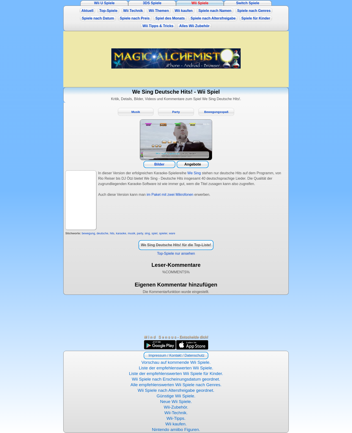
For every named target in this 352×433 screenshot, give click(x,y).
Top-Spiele (108, 11)
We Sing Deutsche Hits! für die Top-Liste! (176, 245)
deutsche (102, 233)
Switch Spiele (247, 3)
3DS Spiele (152, 3)
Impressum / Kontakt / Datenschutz (175, 355)
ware (172, 233)
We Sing (194, 173)
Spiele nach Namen (214, 11)
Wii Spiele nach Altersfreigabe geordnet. (176, 390)
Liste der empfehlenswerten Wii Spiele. (176, 368)
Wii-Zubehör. (176, 407)
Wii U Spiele (104, 3)
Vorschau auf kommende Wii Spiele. (176, 362)
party (140, 233)
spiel (154, 233)
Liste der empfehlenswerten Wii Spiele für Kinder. (176, 373)
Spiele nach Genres (254, 11)
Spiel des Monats (170, 18)
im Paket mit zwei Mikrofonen (170, 194)
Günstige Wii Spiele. (176, 396)
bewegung (88, 233)
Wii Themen (159, 11)
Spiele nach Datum (98, 18)
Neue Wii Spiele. (176, 401)
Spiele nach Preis (135, 18)
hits (112, 233)
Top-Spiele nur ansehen (176, 253)
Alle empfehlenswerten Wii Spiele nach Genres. (175, 384)
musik (131, 233)
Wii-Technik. (175, 412)
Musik (135, 112)
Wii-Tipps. (176, 418)
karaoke (121, 233)
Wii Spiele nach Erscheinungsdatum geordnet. (176, 379)
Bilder (159, 164)
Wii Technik (133, 11)
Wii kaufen (184, 11)
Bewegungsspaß (216, 112)
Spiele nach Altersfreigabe (213, 18)
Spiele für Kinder (255, 18)
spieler (163, 233)
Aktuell (87, 11)
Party (176, 112)
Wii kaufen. (176, 424)
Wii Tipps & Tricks (158, 26)
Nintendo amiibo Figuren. (176, 429)
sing (147, 233)
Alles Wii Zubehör (194, 26)
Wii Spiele (199, 3)
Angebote (192, 164)
